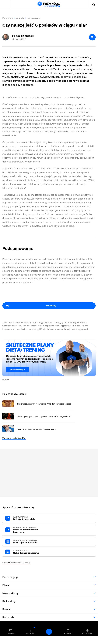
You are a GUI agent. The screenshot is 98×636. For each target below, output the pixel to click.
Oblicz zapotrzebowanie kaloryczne (29, 530)
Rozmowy (68, 634)
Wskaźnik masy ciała (29, 518)
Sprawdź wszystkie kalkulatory (16, 562)
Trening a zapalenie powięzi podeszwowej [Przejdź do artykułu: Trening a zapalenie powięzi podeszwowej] (36, 429)
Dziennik (11, 634)
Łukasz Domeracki (23, 35)
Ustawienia (87, 634)
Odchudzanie (34, 18)
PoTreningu (7, 18)
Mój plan (30, 634)
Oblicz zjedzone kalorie (29, 541)
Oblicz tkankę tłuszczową (29, 552)
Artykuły (20, 18)
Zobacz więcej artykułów (14, 438)
